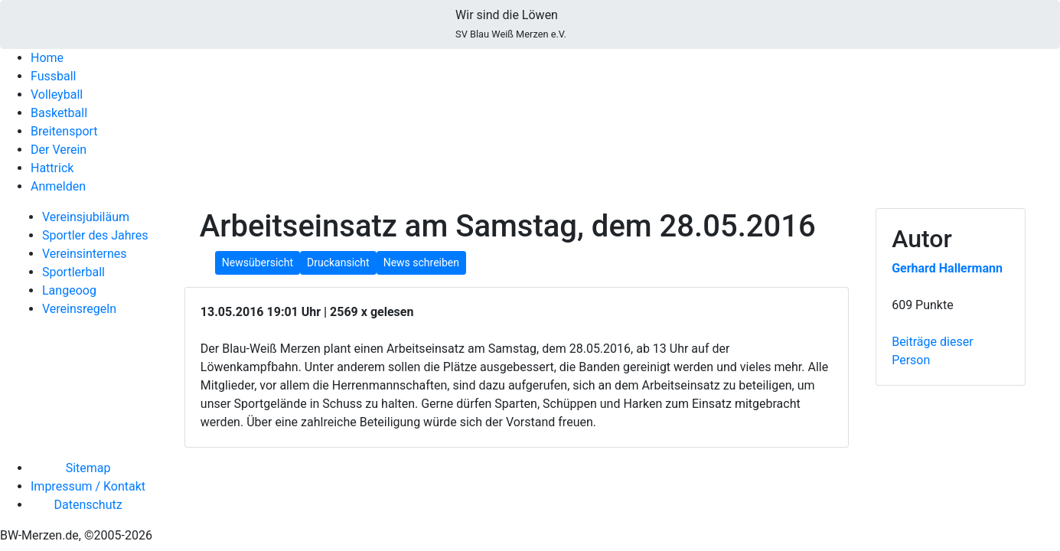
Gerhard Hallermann (947, 268)
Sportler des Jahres (95, 235)
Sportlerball (73, 272)
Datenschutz (88, 504)
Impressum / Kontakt (88, 486)
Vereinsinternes (84, 253)
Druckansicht (338, 262)
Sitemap (88, 468)
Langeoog (69, 290)
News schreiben (421, 262)
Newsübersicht (257, 262)
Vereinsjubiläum (85, 217)
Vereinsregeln (79, 309)
